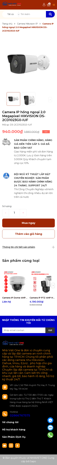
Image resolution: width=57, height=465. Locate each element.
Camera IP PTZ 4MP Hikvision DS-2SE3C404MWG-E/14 (42, 297)
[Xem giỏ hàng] (48, 5)
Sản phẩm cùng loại (20, 260)
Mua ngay (28, 223)
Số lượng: (7, 206)
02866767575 (20, 415)
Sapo (33, 461)
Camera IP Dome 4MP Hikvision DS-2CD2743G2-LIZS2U (14, 297)
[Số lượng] (14, 212)
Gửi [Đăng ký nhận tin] (50, 330)
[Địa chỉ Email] (28, 330)
